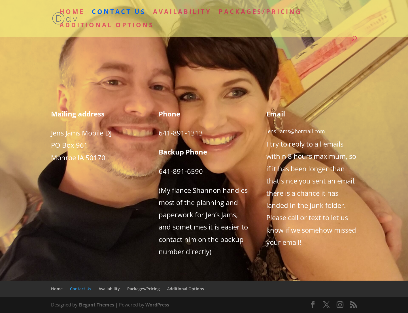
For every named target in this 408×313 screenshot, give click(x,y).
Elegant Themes (96, 305)
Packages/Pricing (260, 12)
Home (72, 12)
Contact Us (119, 12)
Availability (182, 12)
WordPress (157, 305)
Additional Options (107, 26)
